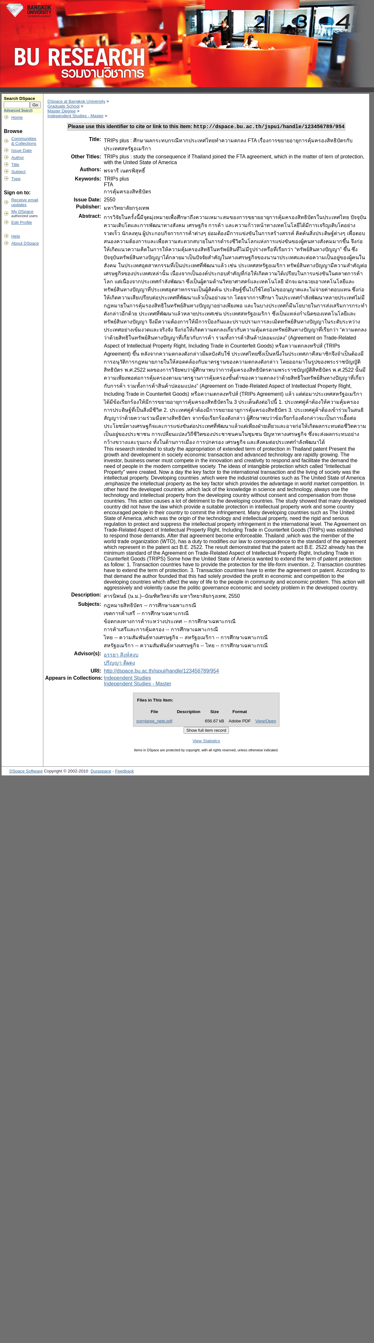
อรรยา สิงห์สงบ (121, 655)
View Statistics (206, 741)
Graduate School (64, 106)
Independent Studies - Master (76, 115)
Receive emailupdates (24, 202)
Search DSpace (19, 98)
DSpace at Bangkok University (76, 101)
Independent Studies (127, 679)
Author (17, 157)
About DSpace (25, 243)
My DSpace (22, 211)
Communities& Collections (23, 141)
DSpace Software (26, 772)
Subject (18, 171)
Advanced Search (18, 110)
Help (15, 236)
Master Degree (62, 111)
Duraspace (101, 772)
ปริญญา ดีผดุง (119, 664)
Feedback (124, 772)
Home (17, 117)
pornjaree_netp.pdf (154, 722)
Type (16, 178)
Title (15, 164)
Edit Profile (21, 222)
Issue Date (21, 150)
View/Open (265, 722)
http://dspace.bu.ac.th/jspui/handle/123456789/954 (161, 672)
